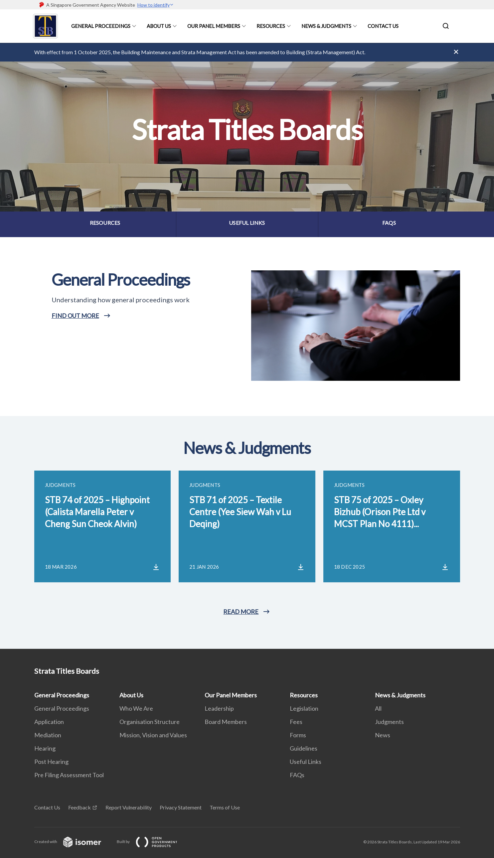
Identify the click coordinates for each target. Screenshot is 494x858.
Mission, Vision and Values (153, 735)
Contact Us (383, 26)
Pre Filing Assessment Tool (69, 775)
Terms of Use (225, 807)
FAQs (297, 775)
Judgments (389, 721)
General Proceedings (100, 26)
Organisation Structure (149, 721)
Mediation (47, 735)
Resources (270, 26)
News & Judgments (326, 26)
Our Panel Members (213, 26)
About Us (159, 26)
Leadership (219, 708)
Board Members (226, 721)
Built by (152, 841)
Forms (298, 735)
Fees (296, 721)
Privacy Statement (181, 807)
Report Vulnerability (128, 807)
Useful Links (305, 761)
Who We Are (136, 708)
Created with (73, 841)
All (378, 708)
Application (49, 721)
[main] (247, 346)
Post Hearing (51, 761)
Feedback (79, 807)
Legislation (304, 708)
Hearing (45, 748)
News (382, 735)
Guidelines (303, 748)
